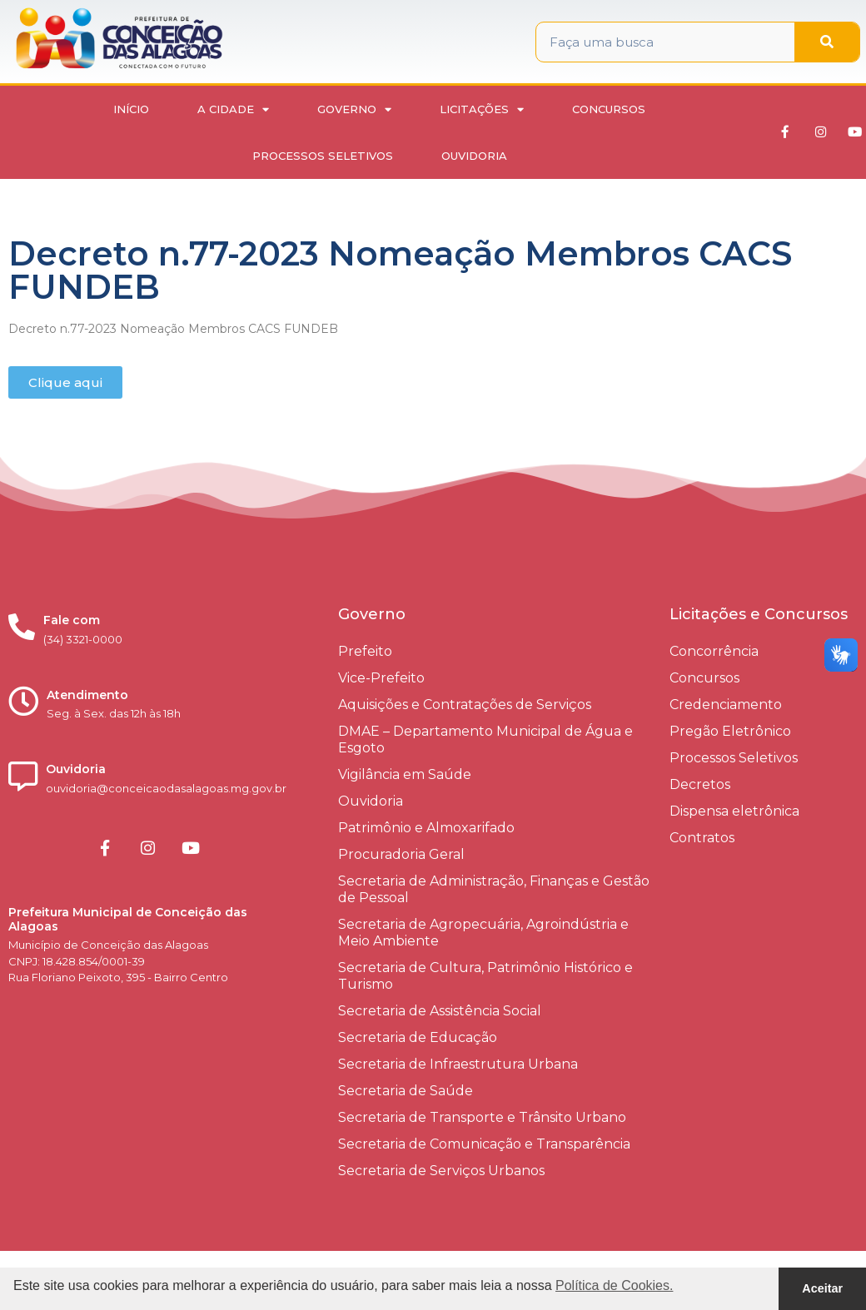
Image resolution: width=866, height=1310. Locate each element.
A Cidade (233, 109)
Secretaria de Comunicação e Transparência (484, 1144)
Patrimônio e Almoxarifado (426, 828)
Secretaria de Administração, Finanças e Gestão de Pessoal (494, 889)
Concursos (608, 109)
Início (131, 109)
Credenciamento (725, 704)
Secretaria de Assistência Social (439, 1011)
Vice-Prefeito (381, 678)
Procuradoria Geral (401, 854)
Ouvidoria (474, 155)
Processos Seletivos (322, 155)
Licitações (482, 109)
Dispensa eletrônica (734, 811)
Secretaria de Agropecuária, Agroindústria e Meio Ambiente (483, 932)
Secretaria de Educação (417, 1037)
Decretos (699, 784)
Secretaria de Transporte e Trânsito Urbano (482, 1117)
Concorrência (714, 651)
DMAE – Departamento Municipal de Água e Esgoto (485, 739)
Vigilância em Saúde (404, 774)
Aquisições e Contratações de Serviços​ (464, 704)
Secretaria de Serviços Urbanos (441, 1171)
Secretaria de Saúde (405, 1091)
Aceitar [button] (822, 1288)
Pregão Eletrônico (730, 731)
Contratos (701, 838)
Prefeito (365, 651)
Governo (354, 109)
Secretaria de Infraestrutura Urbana (458, 1064)
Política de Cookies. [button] (614, 1285)
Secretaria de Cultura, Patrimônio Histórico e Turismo (485, 976)
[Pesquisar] (826, 42)
